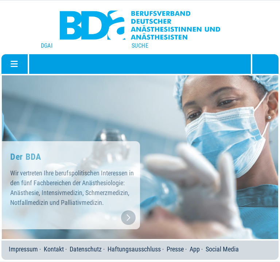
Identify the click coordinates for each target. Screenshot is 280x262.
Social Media (222, 249)
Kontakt (54, 249)
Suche (140, 45)
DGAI (47, 45)
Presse (175, 249)
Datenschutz (86, 249)
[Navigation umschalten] (14, 64)
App (195, 249)
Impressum (23, 249)
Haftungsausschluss (134, 249)
